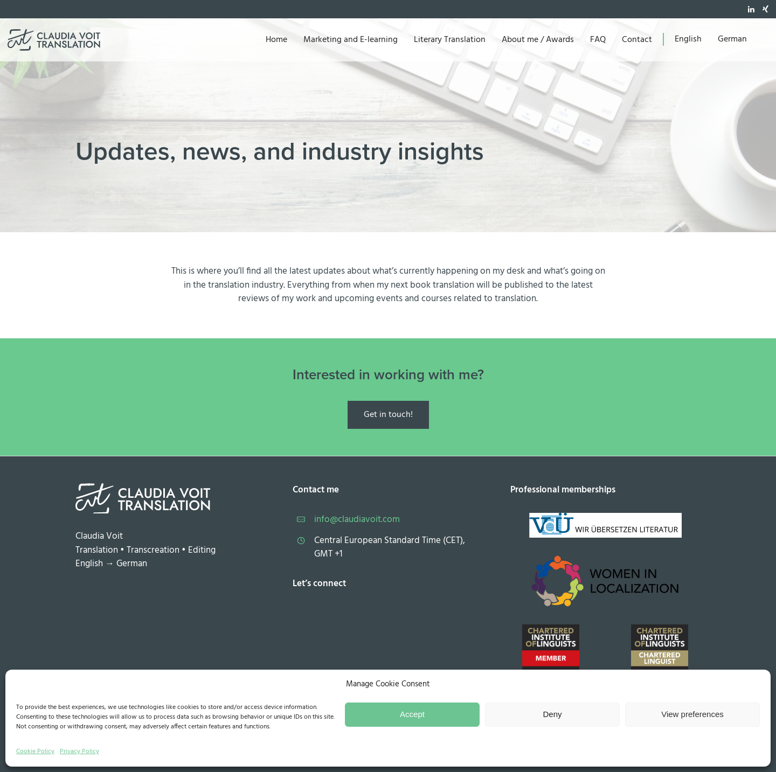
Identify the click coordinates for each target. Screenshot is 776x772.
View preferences (692, 714)
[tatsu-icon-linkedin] (751, 8)
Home (276, 40)
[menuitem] (688, 39)
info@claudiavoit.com (357, 519)
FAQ (598, 40)
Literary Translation (450, 40)
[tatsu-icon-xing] (765, 8)
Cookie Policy (35, 751)
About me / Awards (538, 40)
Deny (552, 714)
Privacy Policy (79, 751)
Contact (637, 40)
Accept (412, 714)
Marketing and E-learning (350, 40)
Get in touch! (388, 415)
